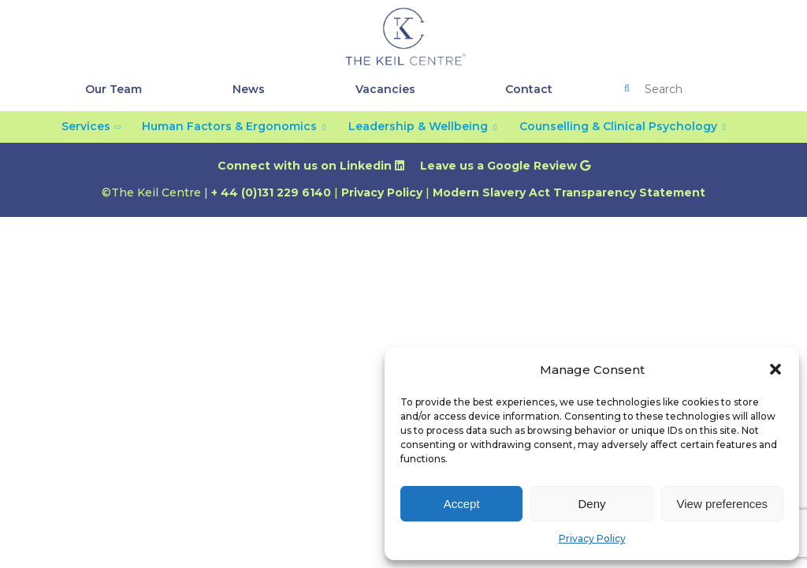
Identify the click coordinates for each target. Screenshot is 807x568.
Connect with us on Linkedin (311, 166)
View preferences (722, 503)
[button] (775, 369)
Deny (591, 503)
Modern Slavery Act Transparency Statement (569, 192)
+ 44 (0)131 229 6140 (271, 192)
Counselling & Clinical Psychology (618, 126)
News (248, 89)
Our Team (113, 89)
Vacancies (385, 89)
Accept (462, 503)
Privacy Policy (592, 538)
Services (85, 126)
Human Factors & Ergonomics (229, 126)
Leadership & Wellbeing (418, 126)
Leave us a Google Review (505, 166)
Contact (528, 89)
